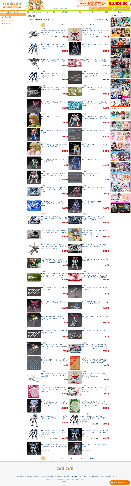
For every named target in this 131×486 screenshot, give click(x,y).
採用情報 (67, 476)
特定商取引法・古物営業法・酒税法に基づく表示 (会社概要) (35, 476)
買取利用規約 (94, 476)
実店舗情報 (58, 476)
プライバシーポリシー (107, 476)
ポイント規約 (84, 476)
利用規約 (74, 476)
